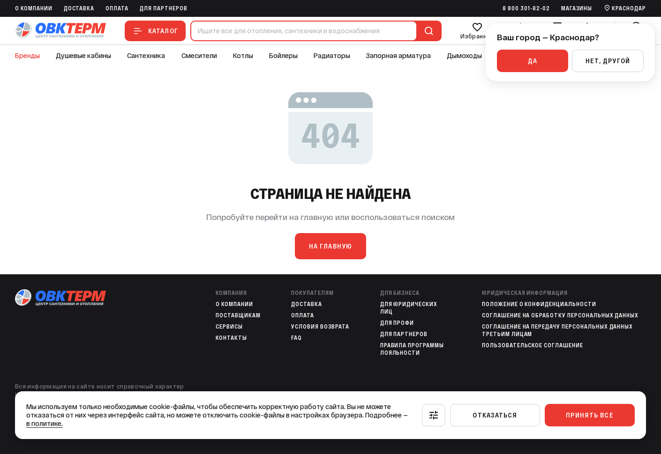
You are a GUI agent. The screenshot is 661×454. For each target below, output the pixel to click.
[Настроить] (433, 415)
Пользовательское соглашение (532, 345)
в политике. (44, 423)
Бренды (27, 55)
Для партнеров (163, 8)
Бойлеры (283, 55)
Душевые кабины (83, 55)
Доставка (79, 8)
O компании (34, 8)
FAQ (296, 338)
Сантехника (146, 55)
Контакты (231, 338)
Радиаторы (332, 55)
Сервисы (229, 326)
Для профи (397, 323)
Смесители (199, 55)
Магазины (577, 8)
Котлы (243, 55)
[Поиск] (427, 31)
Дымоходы (464, 55)
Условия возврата (320, 326)
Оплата (116, 8)
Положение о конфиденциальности (539, 304)
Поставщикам (238, 315)
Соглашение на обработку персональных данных (560, 315)
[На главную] (60, 31)
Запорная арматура (398, 55)
